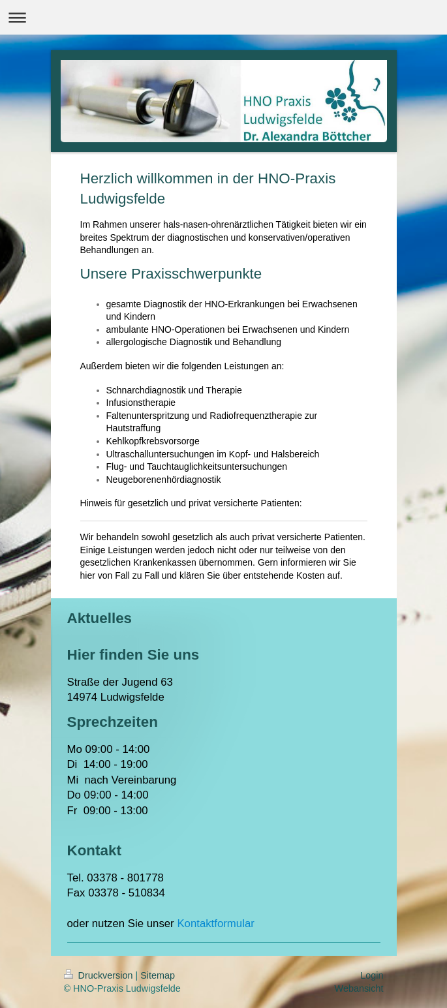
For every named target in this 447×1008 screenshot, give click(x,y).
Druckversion (100, 975)
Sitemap (157, 975)
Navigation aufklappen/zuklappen (223, 17)
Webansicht (359, 988)
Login (371, 975)
